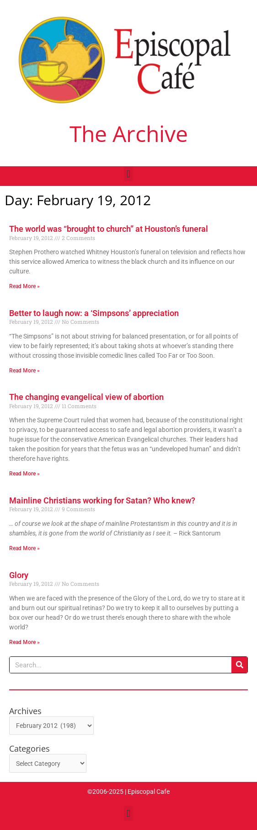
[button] (128, 173)
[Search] (239, 665)
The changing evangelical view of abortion (86, 397)
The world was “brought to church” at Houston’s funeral (108, 229)
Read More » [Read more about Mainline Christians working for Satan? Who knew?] (24, 548)
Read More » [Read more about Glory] (24, 642)
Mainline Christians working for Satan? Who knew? (102, 500)
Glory (18, 575)
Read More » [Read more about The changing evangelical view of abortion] (24, 473)
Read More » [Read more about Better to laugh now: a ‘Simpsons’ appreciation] (24, 370)
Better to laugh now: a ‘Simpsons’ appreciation (94, 313)
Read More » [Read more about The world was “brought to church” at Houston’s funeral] (24, 286)
